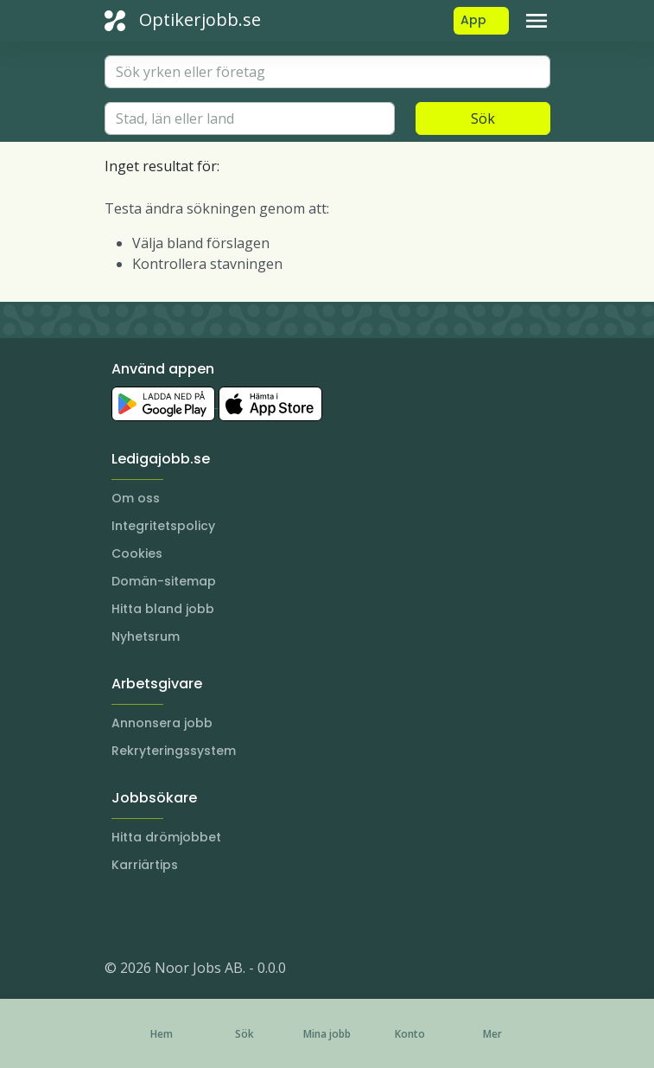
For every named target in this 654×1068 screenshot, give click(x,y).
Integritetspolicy (163, 525)
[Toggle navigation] (536, 21)
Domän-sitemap (163, 581)
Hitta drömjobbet (166, 837)
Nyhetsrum (145, 636)
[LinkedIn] (153, 916)
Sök (483, 118)
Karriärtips (144, 864)
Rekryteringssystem (173, 750)
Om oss (135, 498)
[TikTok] (222, 916)
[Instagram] (118, 916)
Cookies (136, 553)
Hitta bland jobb (162, 608)
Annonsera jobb (162, 723)
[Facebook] (187, 916)
